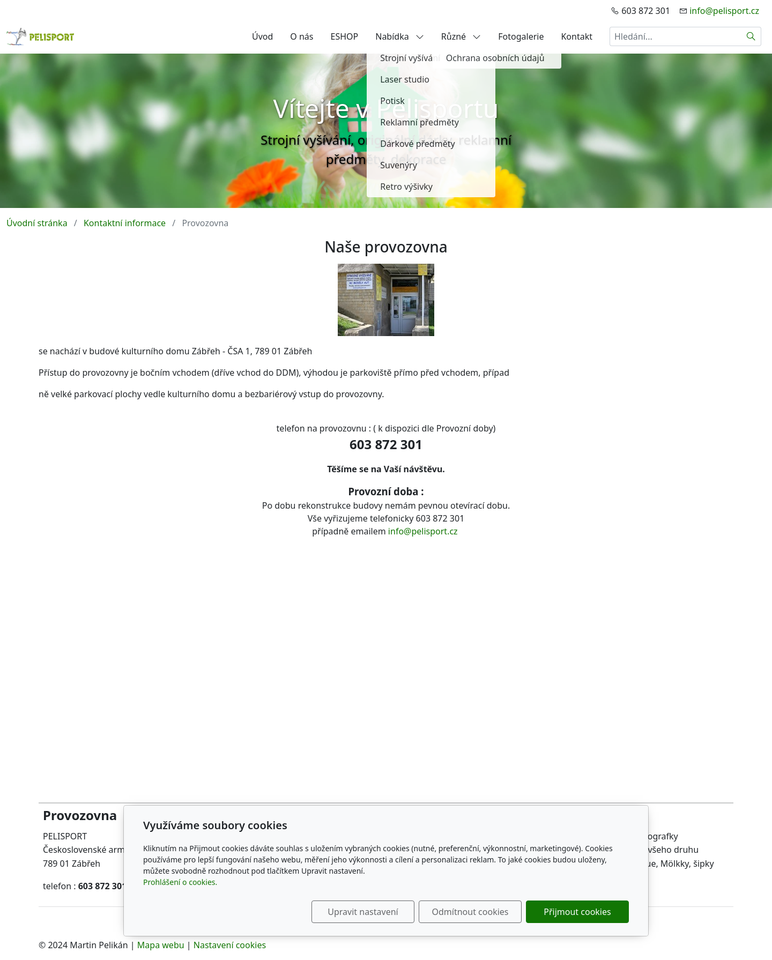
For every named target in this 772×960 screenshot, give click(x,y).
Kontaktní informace (125, 223)
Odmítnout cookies (470, 912)
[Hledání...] (675, 36)
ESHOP (345, 36)
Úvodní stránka (37, 223)
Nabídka (399, 36)
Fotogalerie (521, 36)
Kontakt (576, 36)
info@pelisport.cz (724, 11)
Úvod (262, 36)
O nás (301, 36)
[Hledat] (751, 36)
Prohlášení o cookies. (180, 882)
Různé (461, 36)
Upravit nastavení (363, 912)
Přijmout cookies (577, 912)
